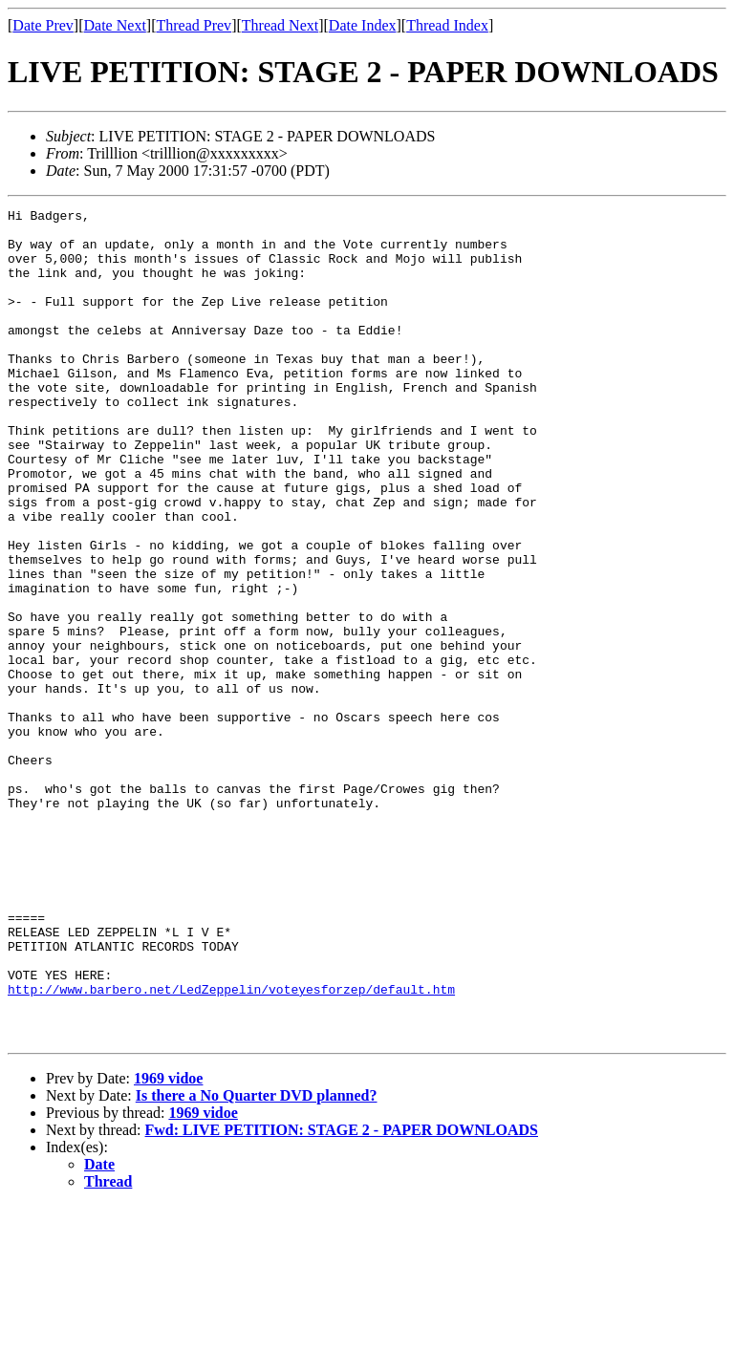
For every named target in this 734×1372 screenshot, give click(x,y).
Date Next (115, 25)
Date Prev (43, 25)
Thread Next (280, 25)
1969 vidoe (168, 1244)
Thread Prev (193, 25)
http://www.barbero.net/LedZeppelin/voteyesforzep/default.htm (231, 1146)
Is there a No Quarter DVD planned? (257, 1262)
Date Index (363, 25)
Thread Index (447, 25)
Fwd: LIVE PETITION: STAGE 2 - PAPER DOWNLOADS (341, 1296)
